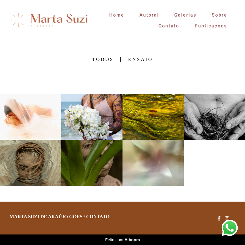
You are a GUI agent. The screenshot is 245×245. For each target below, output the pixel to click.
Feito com (122, 239)
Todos (103, 59)
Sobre (219, 15)
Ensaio (140, 59)
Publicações (211, 25)
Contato (169, 25)
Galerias (185, 15)
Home (116, 15)
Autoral (149, 15)
